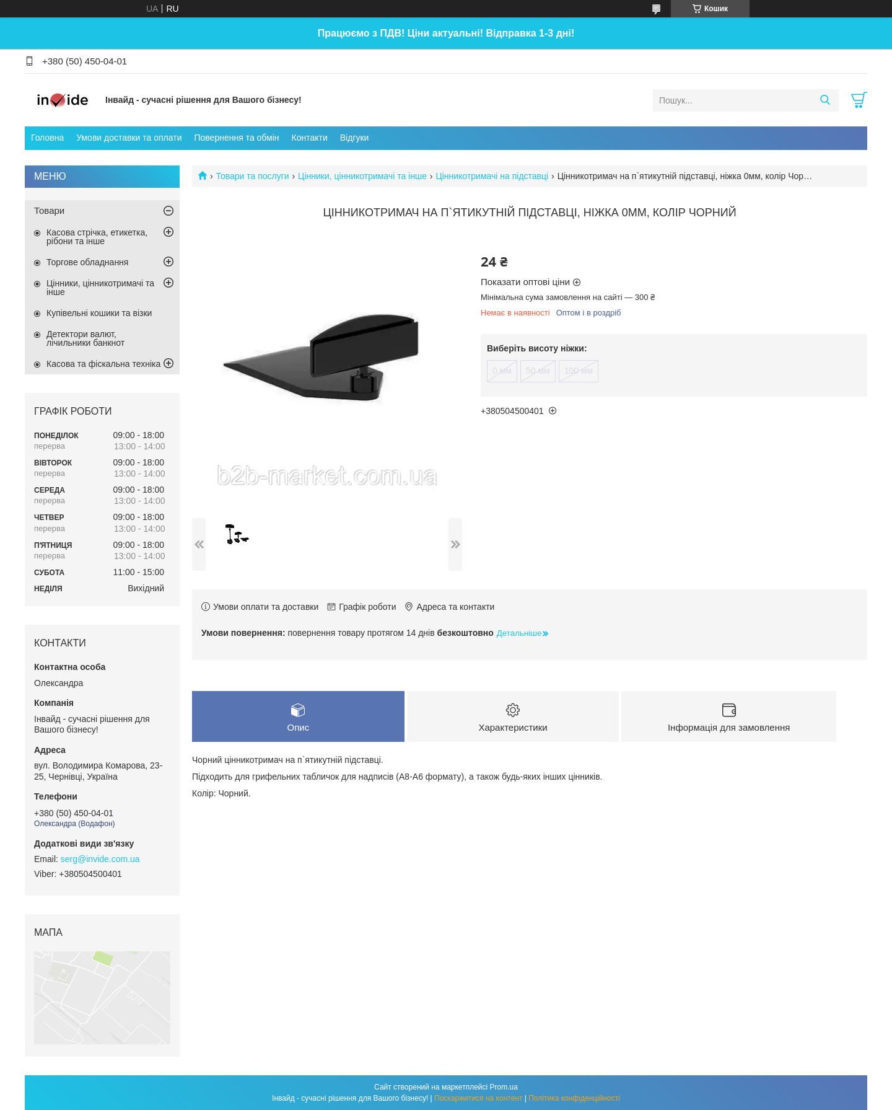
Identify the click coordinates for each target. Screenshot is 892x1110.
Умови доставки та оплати (128, 138)
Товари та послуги (252, 176)
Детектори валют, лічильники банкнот (85, 338)
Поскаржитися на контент (478, 1098)
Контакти (310, 138)
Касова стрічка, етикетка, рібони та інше (96, 236)
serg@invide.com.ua (100, 859)
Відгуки (354, 138)
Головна (47, 138)
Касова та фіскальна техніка (103, 364)
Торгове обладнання (87, 262)
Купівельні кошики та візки (99, 313)
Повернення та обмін (236, 138)
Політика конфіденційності (574, 1098)
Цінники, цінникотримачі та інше (362, 176)
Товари (49, 210)
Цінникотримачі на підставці (491, 176)
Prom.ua (504, 1087)
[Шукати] (825, 100)
